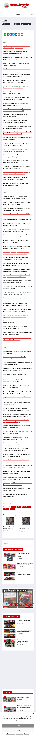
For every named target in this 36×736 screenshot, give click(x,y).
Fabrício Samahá (26, 507)
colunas (14, 507)
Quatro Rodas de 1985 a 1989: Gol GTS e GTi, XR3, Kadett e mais (24, 707)
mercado (12, 509)
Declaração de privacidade (22, 734)
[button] (33, 714)
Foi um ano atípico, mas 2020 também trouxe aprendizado (24, 528)
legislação (6, 509)
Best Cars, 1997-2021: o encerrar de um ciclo (9, 527)
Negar (18, 730)
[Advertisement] (18, 670)
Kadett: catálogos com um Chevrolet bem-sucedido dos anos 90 (23, 555)
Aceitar (18, 725)
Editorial (4, 20)
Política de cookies (10, 734)
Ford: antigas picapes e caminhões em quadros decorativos (22, 641)
